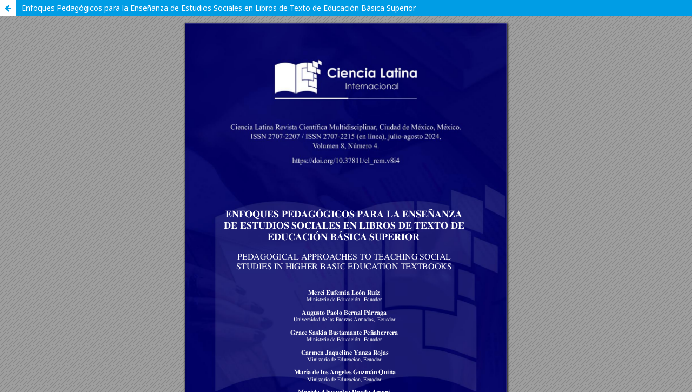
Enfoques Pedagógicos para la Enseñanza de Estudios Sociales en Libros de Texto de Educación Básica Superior (219, 8)
